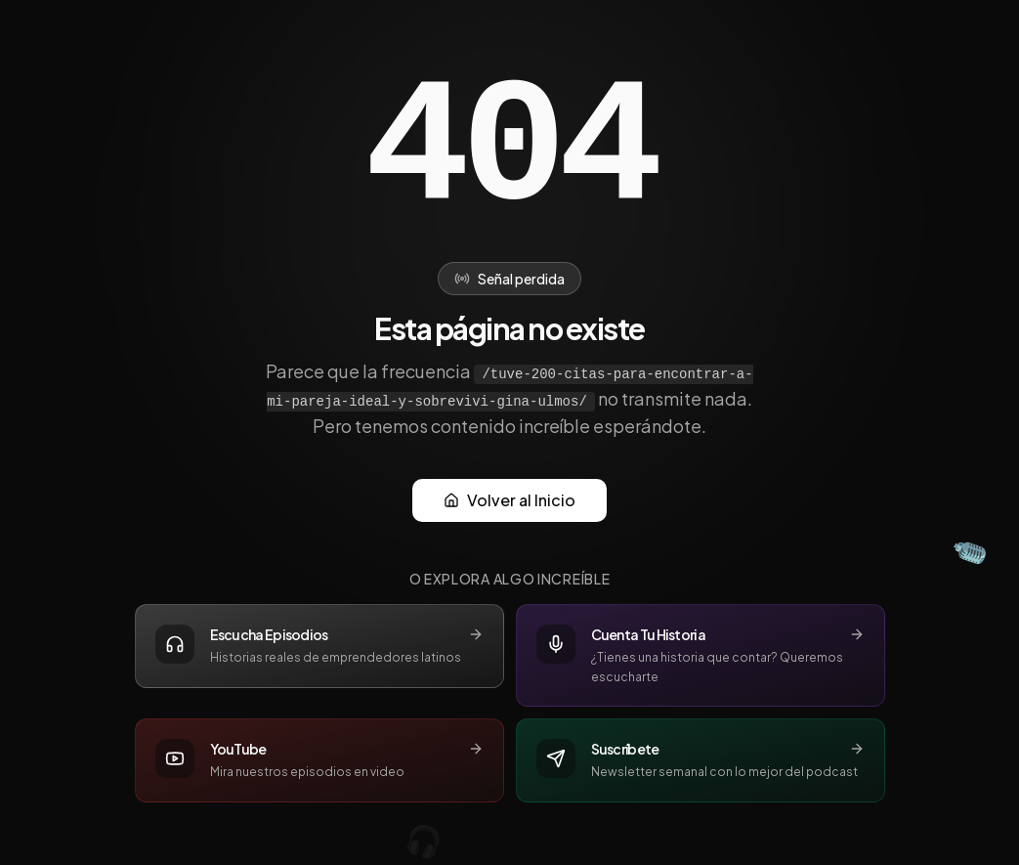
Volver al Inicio (509, 500)
